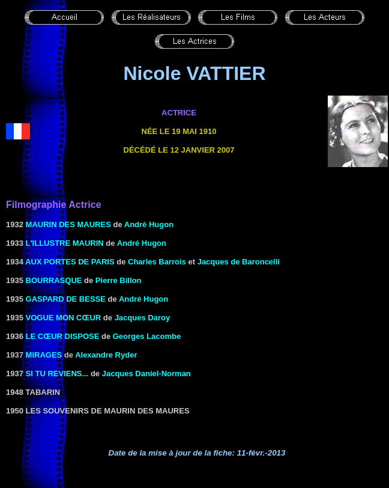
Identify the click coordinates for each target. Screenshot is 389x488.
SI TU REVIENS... (57, 373)
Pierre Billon (118, 280)
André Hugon (148, 224)
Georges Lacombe (147, 336)
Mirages (44, 354)
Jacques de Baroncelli (239, 261)
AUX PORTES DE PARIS (70, 261)
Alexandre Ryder (106, 354)
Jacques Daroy (142, 317)
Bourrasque (54, 280)
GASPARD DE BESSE (66, 298)
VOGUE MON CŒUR (63, 317)
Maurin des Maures (68, 224)
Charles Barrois (157, 261)
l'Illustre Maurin (65, 243)
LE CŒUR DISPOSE (63, 336)
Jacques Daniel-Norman (146, 373)
